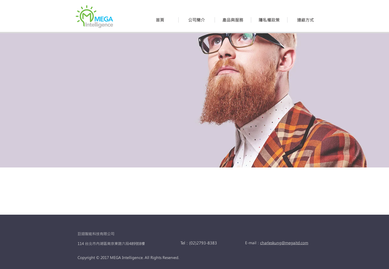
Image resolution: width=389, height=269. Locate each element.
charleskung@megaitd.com (284, 242)
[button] (233, 20)
